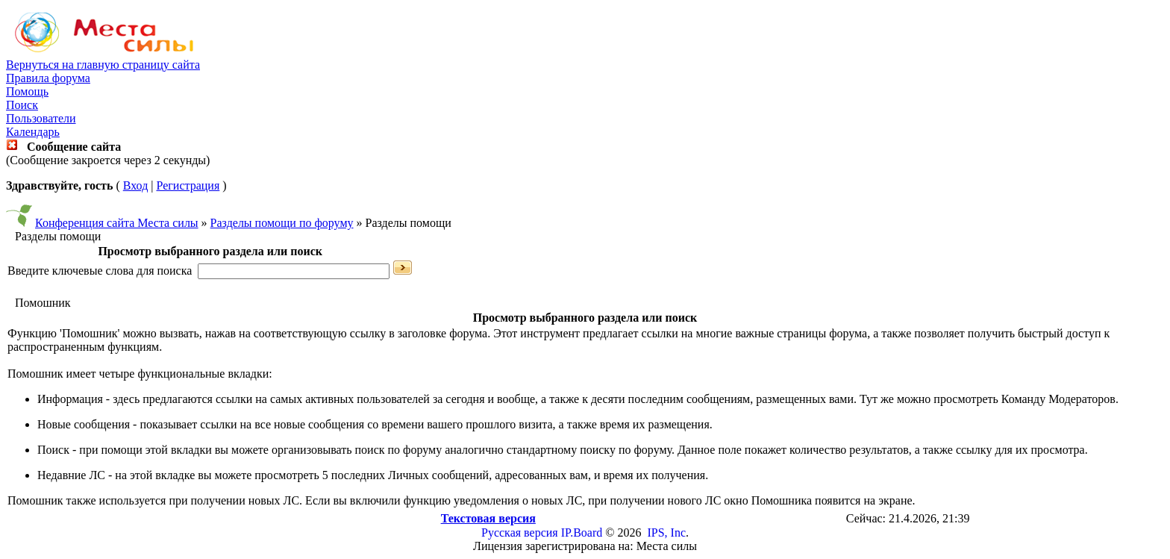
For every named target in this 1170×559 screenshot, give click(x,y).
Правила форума (48, 78)
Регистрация (187, 185)
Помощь (27, 91)
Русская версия (519, 532)
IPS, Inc (666, 532)
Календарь (33, 131)
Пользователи (41, 118)
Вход (135, 185)
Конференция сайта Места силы (116, 222)
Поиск (22, 105)
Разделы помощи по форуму (282, 222)
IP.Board (582, 532)
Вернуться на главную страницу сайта (103, 64)
